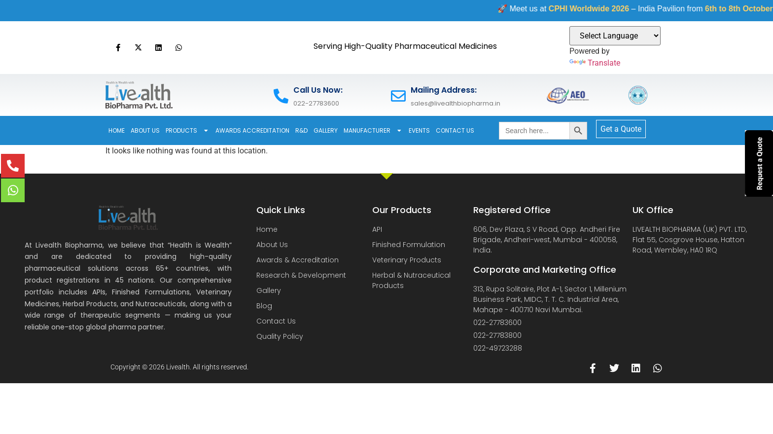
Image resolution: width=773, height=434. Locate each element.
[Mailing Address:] (398, 96)
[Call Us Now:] (281, 96)
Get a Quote (620, 129)
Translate (594, 63)
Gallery (326, 130)
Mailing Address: (444, 90)
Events (419, 130)
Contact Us (455, 130)
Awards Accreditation (252, 130)
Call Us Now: (318, 90)
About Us (145, 130)
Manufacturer (373, 131)
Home (116, 130)
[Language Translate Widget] (615, 35)
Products (188, 131)
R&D (301, 130)
